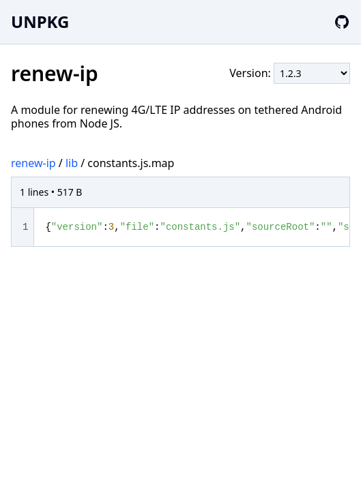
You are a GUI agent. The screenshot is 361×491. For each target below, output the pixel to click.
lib (72, 162)
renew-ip (33, 162)
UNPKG (40, 21)
